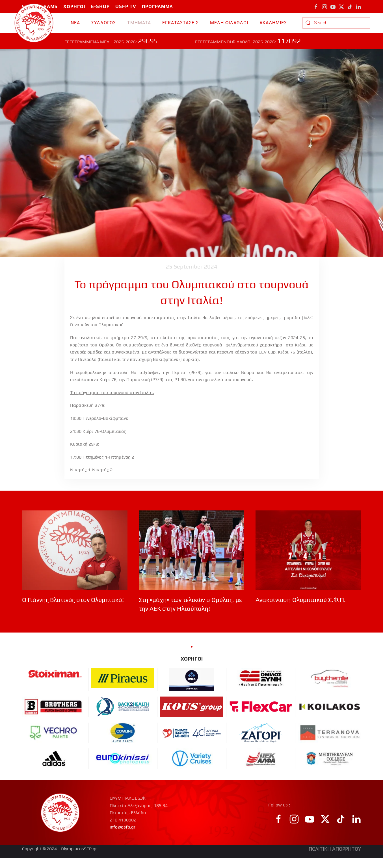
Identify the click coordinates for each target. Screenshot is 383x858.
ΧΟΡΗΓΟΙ (74, 6)
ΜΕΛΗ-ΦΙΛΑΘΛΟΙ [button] (229, 22)
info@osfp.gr (122, 827)
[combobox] (336, 23)
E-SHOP (100, 6)
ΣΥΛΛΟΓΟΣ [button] (103, 22)
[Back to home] (34, 23)
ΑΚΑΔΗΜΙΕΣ (273, 22)
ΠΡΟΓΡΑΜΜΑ (157, 6)
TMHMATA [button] (139, 22)
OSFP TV (125, 6)
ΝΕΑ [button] (75, 22)
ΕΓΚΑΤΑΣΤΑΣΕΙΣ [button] (180, 22)
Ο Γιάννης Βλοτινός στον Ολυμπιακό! (73, 599)
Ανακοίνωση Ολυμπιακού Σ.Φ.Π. (301, 599)
